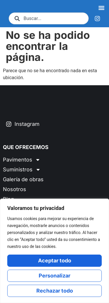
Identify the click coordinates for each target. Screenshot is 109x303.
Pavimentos (21, 163)
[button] (101, 8)
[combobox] (49, 19)
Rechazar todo (54, 291)
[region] (54, 251)
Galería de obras (23, 183)
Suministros (22, 173)
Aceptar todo (54, 260)
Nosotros (14, 193)
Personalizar (54, 276)
